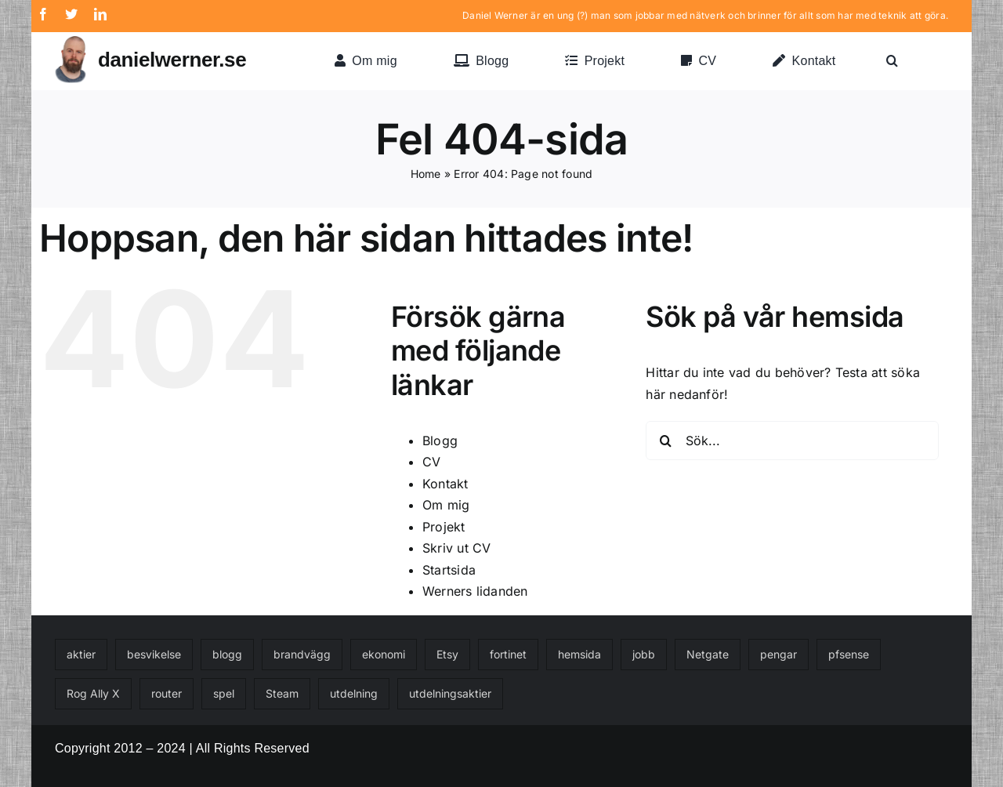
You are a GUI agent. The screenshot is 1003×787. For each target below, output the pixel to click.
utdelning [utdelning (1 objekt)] (354, 693)
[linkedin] (100, 14)
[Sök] (665, 440)
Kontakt (445, 483)
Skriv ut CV (456, 548)
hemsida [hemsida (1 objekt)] (579, 654)
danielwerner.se (172, 59)
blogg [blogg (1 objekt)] (227, 654)
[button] (892, 61)
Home (426, 173)
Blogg (440, 440)
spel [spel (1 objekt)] (223, 693)
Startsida (449, 570)
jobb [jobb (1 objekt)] (643, 654)
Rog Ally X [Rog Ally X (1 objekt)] (93, 693)
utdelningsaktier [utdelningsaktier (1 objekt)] (450, 693)
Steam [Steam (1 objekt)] (282, 693)
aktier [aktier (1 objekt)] (81, 654)
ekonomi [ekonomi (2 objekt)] (383, 654)
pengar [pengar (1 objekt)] (778, 654)
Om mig (445, 505)
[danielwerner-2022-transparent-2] (70, 42)
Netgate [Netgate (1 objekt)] (707, 654)
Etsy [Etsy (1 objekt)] (447, 654)
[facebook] (43, 14)
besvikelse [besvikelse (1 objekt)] (154, 654)
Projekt (443, 527)
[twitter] (71, 14)
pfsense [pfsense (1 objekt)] (848, 654)
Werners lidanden (475, 591)
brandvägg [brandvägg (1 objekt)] (302, 654)
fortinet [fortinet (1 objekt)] (508, 654)
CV (431, 462)
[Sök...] (792, 440)
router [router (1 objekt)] (166, 693)
